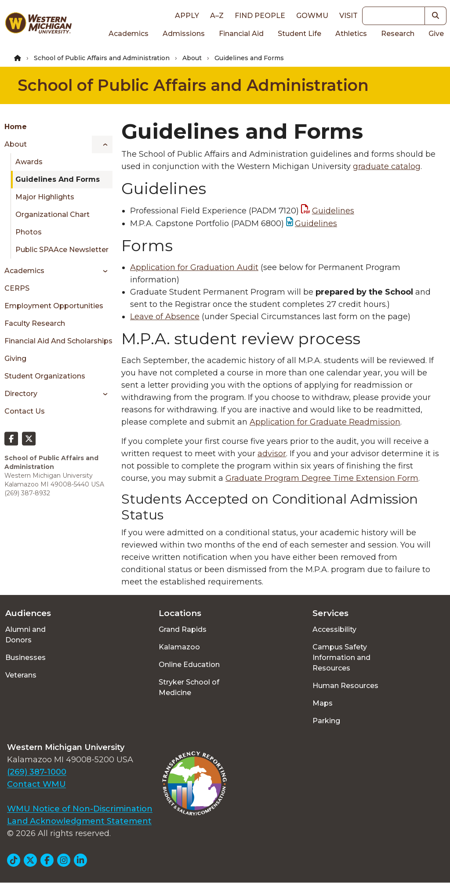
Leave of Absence (165, 316)
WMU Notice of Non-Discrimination (79, 809)
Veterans (20, 675)
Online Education (189, 664)
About (192, 58)
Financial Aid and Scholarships (58, 341)
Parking (326, 721)
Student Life (299, 33)
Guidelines (333, 211)
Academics (129, 33)
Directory (20, 393)
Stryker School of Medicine (189, 687)
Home (15, 127)
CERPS (16, 288)
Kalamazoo (179, 647)
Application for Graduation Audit (194, 267)
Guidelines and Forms (57, 179)
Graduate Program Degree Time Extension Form (321, 478)
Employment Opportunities (53, 306)
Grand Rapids (183, 629)
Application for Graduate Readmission (325, 422)
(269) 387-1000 (36, 772)
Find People (260, 15)
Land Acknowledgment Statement (79, 821)
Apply (187, 15)
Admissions (184, 33)
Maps (322, 703)
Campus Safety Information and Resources (341, 657)
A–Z (217, 15)
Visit (348, 15)
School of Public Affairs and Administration (102, 58)
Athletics (351, 33)
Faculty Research (34, 323)
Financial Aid (241, 33)
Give (436, 33)
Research (397, 33)
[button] (435, 16)
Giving (15, 358)
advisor (272, 453)
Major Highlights (44, 197)
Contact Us (24, 411)
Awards (29, 162)
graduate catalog (387, 166)
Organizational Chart (52, 214)
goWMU (312, 15)
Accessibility (334, 629)
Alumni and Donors (25, 634)
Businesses (25, 657)
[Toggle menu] (102, 144)
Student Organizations (44, 376)
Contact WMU (36, 784)
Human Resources (345, 685)
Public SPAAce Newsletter (62, 249)
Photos (28, 232)
